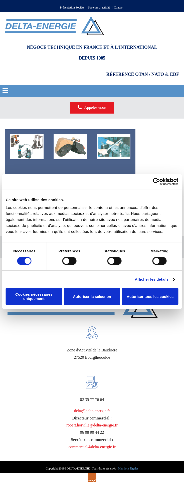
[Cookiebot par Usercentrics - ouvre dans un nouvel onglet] (156, 181)
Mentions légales (128, 468)
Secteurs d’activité (99, 7)
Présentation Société (72, 7)
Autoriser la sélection (92, 296)
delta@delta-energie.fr (92, 411)
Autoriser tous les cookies (150, 296)
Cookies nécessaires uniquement (33, 296)
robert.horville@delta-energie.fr (92, 425)
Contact (119, 7)
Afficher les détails (151, 279)
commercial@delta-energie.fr (91, 447)
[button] (92, 107)
